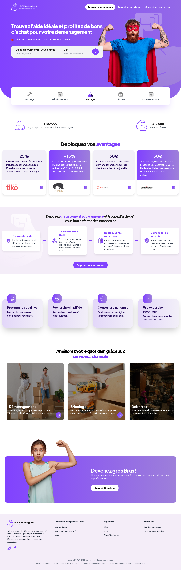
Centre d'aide (60, 527)
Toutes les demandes (154, 531)
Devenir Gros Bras (104, 487)
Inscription (164, 7)
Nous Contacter (111, 535)
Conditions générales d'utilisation (66, 563)
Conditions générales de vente (95, 563)
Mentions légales (43, 563)
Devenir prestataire (129, 7)
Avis (106, 531)
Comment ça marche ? (65, 531)
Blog (106, 527)
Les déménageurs (152, 527)
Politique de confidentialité (121, 563)
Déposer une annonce (100, 7)
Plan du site (140, 563)
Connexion (151, 7)
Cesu (56, 535)
